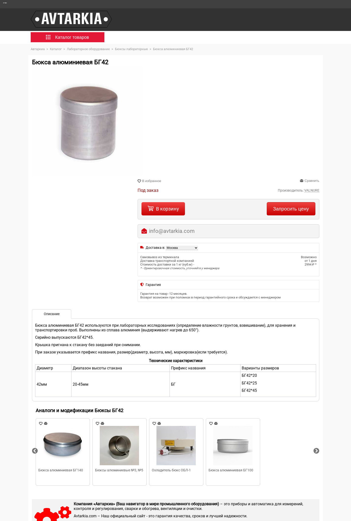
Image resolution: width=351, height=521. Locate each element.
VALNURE (311, 190)
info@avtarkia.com (172, 231)
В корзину (167, 209)
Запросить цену (291, 208)
